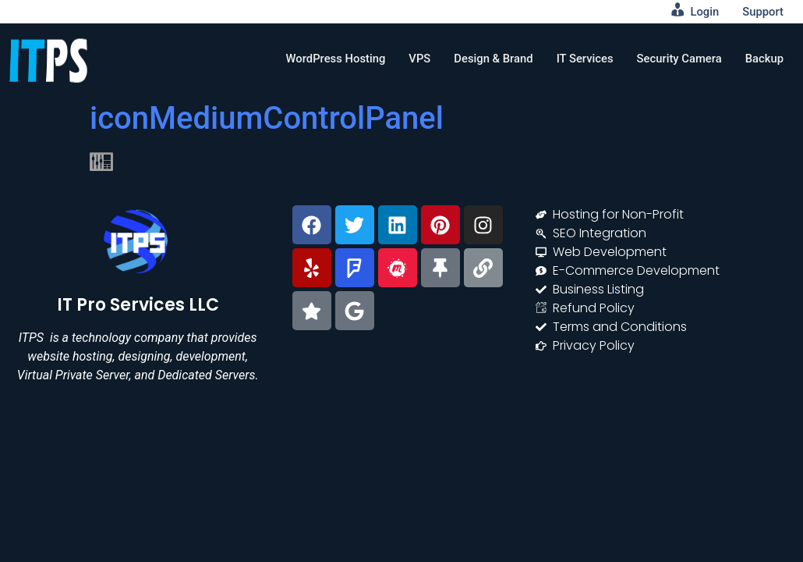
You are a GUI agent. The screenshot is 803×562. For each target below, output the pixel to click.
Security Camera (678, 59)
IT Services (582, 59)
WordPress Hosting (331, 59)
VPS (415, 59)
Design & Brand (491, 59)
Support (763, 12)
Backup (764, 59)
